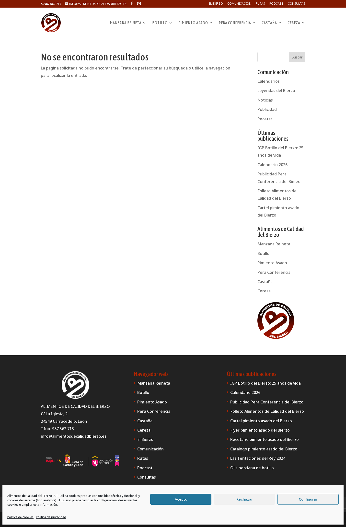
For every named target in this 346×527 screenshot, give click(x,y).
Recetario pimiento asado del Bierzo (264, 439)
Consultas (296, 4)
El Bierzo (216, 4)
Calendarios (268, 81)
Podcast (276, 4)
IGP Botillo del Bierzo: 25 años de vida (265, 383)
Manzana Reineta (125, 23)
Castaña (269, 23)
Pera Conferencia (235, 23)
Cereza (294, 23)
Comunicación (239, 4)
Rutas (260, 4)
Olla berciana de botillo (252, 467)
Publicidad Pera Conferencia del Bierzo (266, 402)
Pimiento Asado (193, 23)
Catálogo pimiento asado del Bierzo (263, 449)
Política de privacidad (51, 517)
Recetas (265, 119)
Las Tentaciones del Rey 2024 (257, 458)
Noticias (265, 100)
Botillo (160, 23)
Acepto (181, 499)
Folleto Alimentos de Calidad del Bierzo (267, 411)
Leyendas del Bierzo (276, 90)
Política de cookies (20, 517)
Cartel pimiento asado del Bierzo (261, 421)
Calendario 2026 (272, 164)
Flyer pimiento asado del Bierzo (260, 430)
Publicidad (267, 109)
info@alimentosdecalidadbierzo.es (73, 436)
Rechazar (244, 499)
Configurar (308, 499)
